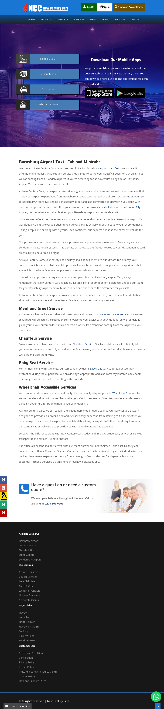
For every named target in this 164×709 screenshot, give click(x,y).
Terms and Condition (31, 653)
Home (31, 19)
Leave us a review (17, 706)
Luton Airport (26, 554)
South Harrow (27, 640)
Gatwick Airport (27, 545)
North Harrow (27, 621)
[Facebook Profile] (3, 480)
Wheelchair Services (124, 393)
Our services (26, 219)
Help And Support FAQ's (32, 681)
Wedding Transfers (29, 590)
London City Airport (30, 559)
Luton (111, 207)
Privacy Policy (26, 662)
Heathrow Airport (29, 541)
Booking (120, 19)
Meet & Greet (27, 586)
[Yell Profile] (3, 496)
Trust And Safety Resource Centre (38, 671)
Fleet (93, 19)
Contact (136, 19)
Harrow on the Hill (29, 626)
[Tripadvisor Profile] (3, 504)
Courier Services (28, 576)
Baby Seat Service (100, 368)
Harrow (23, 612)
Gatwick (102, 207)
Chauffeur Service (83, 344)
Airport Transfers (28, 572)
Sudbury (23, 631)
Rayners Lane (26, 636)
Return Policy (26, 667)
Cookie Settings (28, 676)
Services (79, 19)
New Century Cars (58, 701)
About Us (46, 19)
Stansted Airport (28, 550)
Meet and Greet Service (114, 314)
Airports (63, 19)
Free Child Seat (27, 581)
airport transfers (110, 168)
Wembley (24, 617)
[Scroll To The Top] (157, 706)
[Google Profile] (3, 488)
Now (48, 89)
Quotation (48, 74)
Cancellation (26, 657)
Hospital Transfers (29, 595)
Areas (105, 19)
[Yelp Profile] (3, 513)
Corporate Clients (29, 600)
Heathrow (90, 207)
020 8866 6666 (54, 503)
